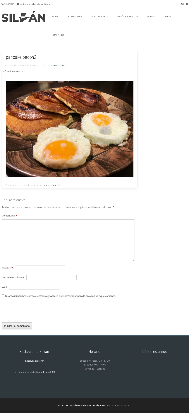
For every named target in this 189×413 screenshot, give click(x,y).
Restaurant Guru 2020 (44, 372)
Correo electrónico (13, 277)
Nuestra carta (99, 16)
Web (4, 287)
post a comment (51, 185)
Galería (151, 16)
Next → (20, 71)
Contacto (58, 35)
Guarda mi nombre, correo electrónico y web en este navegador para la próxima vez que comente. (60, 296)
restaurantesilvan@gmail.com (35, 4)
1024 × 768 (51, 65)
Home (55, 16)
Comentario (9, 215)
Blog (168, 16)
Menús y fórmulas (127, 16)
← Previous (8, 71)
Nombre (7, 268)
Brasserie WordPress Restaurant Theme (81, 405)
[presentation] (30, 311)
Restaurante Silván (34, 360)
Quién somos (74, 16)
